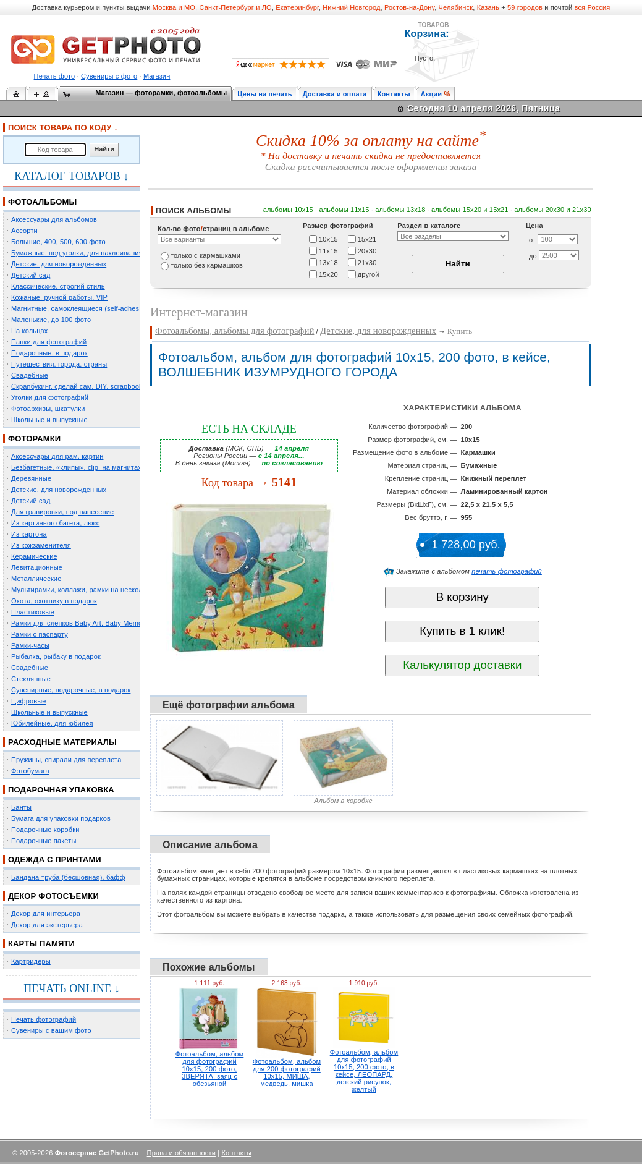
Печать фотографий (43, 1019)
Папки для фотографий (49, 342)
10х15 (328, 238)
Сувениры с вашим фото (51, 1030)
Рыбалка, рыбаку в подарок (56, 656)
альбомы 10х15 (288, 209)
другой (368, 274)
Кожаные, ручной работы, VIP (59, 297)
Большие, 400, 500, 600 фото (58, 241)
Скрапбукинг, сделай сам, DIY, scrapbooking (81, 386)
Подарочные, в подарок (49, 353)
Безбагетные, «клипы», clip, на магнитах (76, 467)
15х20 (328, 274)
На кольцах (29, 330)
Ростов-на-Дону (409, 7)
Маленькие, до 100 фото (51, 319)
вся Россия (592, 7)
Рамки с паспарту (39, 634)
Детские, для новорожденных (58, 264)
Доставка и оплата (335, 94)
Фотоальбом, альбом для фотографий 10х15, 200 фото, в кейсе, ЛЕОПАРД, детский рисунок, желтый (364, 1070)
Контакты (394, 94)
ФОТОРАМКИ (34, 438)
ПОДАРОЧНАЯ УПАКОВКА (61, 789)
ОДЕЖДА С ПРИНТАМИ (54, 859)
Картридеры (31, 961)
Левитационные (36, 567)
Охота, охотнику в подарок (54, 601)
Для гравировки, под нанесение (62, 512)
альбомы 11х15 (344, 209)
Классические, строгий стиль (58, 286)
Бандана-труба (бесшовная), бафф (68, 877)
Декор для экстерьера (47, 924)
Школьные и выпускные (49, 419)
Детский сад (30, 275)
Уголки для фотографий (49, 397)
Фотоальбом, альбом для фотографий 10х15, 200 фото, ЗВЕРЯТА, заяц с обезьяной (209, 1068)
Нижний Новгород (351, 7)
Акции (431, 94)
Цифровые (28, 701)
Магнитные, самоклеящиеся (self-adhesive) (81, 308)
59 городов (525, 7)
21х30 (367, 262)
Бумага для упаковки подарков (61, 818)
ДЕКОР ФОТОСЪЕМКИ (53, 896)
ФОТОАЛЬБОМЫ (42, 201)
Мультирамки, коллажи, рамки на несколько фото (91, 589)
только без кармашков (207, 265)
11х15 (328, 250)
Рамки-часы (30, 645)
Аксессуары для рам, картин (57, 456)
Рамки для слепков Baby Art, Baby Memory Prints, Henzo (101, 623)
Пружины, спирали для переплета (66, 759)
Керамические (34, 556)
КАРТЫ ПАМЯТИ (41, 943)
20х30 (367, 250)
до (533, 256)
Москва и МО (174, 7)
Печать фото (54, 76)
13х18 (328, 262)
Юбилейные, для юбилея (52, 723)
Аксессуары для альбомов (54, 219)
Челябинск (456, 7)
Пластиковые (32, 612)
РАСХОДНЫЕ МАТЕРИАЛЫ (62, 742)
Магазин (156, 76)
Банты (21, 807)
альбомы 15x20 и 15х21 (470, 209)
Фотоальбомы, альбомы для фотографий (234, 331)
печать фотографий (506, 571)
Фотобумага (30, 771)
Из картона (29, 534)
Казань (488, 7)
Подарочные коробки (45, 829)
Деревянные (31, 478)
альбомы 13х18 (400, 209)
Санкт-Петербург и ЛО (235, 7)
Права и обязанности (181, 1153)
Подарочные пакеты (43, 840)
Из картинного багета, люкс (55, 523)
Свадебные (29, 375)
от (532, 240)
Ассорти (24, 230)
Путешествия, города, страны (59, 364)
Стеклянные (31, 678)
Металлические (36, 578)
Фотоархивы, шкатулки (48, 408)
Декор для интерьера (45, 913)
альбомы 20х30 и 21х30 (552, 209)
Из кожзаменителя (41, 545)
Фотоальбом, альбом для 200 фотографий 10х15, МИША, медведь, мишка (287, 1072)
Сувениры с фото (109, 76)
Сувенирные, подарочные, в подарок (70, 690)
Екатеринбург (297, 7)
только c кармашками (205, 255)
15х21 (367, 238)
